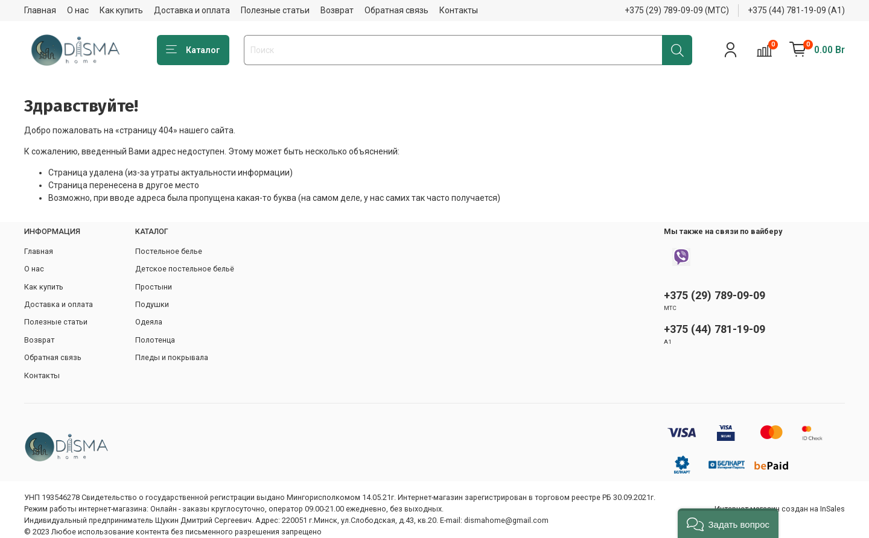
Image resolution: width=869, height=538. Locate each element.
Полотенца (155, 339)
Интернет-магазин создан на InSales (780, 508)
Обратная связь (396, 10)
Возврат (337, 10)
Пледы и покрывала (171, 357)
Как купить (121, 10)
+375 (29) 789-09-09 (714, 295)
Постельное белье (168, 251)
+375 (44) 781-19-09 (714, 329)
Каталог (193, 50)
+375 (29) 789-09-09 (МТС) (677, 10)
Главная (40, 10)
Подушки (152, 304)
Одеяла (148, 321)
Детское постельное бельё (184, 268)
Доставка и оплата (192, 10)
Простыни (153, 286)
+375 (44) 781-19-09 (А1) (796, 10)
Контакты (458, 10)
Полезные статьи (275, 10)
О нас (78, 10)
